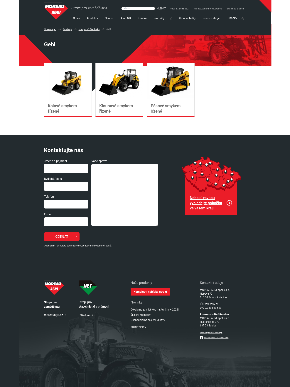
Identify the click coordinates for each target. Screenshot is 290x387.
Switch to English (235, 8)
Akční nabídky (187, 18)
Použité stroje (211, 18)
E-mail (48, 214)
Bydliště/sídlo (53, 179)
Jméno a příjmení (55, 161)
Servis (109, 18)
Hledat (161, 8)
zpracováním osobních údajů (96, 245)
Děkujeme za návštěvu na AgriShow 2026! (155, 309)
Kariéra (142, 18)
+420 (179, 8)
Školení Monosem (141, 314)
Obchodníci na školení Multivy (148, 319)
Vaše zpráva (99, 161)
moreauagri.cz (55, 315)
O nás (76, 18)
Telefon (49, 196)
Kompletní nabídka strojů (150, 291)
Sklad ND (125, 18)
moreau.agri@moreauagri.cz (208, 8)
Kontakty (92, 18)
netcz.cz (86, 314)
